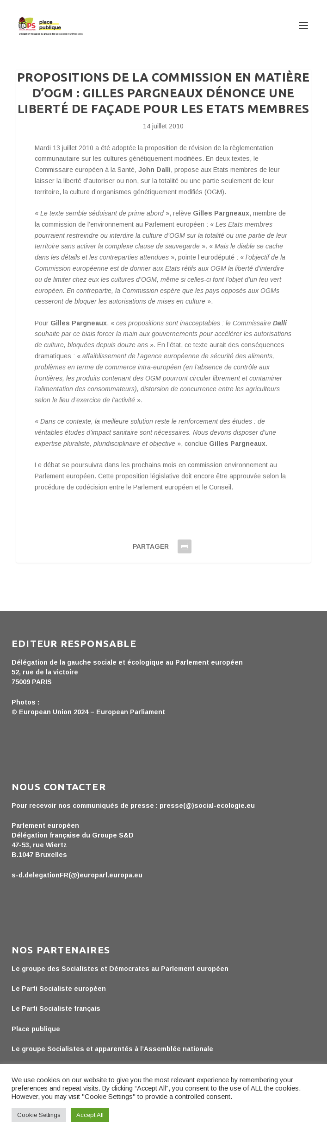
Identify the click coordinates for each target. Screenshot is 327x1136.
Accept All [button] (90, 1114)
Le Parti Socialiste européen (59, 988)
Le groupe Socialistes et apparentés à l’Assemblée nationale (112, 1049)
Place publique (36, 1029)
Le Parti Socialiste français (56, 1008)
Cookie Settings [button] (39, 1114)
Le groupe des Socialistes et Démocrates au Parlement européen (120, 968)
